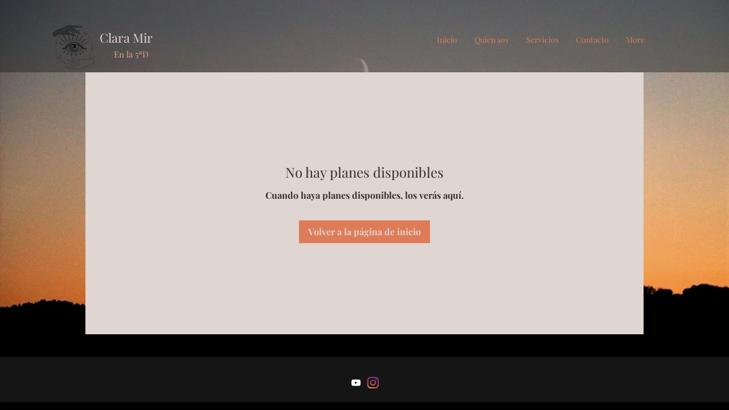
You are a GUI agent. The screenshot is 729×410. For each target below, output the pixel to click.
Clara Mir (126, 37)
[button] (542, 40)
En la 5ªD (131, 54)
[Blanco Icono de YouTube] (356, 382)
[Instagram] (373, 382)
